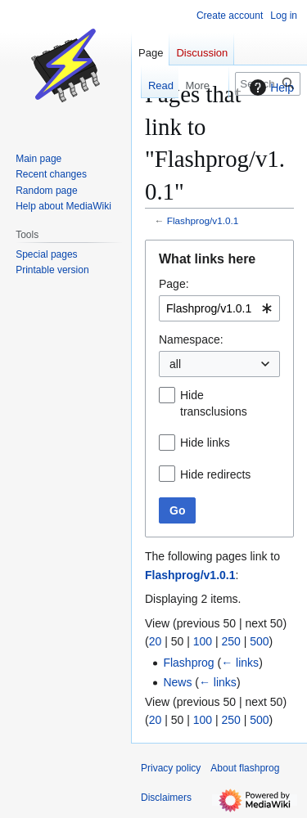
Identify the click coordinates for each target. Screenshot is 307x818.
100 (202, 641)
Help (270, 87)
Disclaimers (166, 797)
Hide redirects (215, 474)
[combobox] (219, 308)
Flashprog (188, 662)
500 (259, 641)
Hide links (205, 442)
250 (230, 641)
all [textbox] (175, 364)
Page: (174, 283)
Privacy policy (171, 768)
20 (155, 641)
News (177, 682)
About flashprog (244, 768)
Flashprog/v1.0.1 (203, 220)
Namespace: (191, 339)
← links (240, 662)
